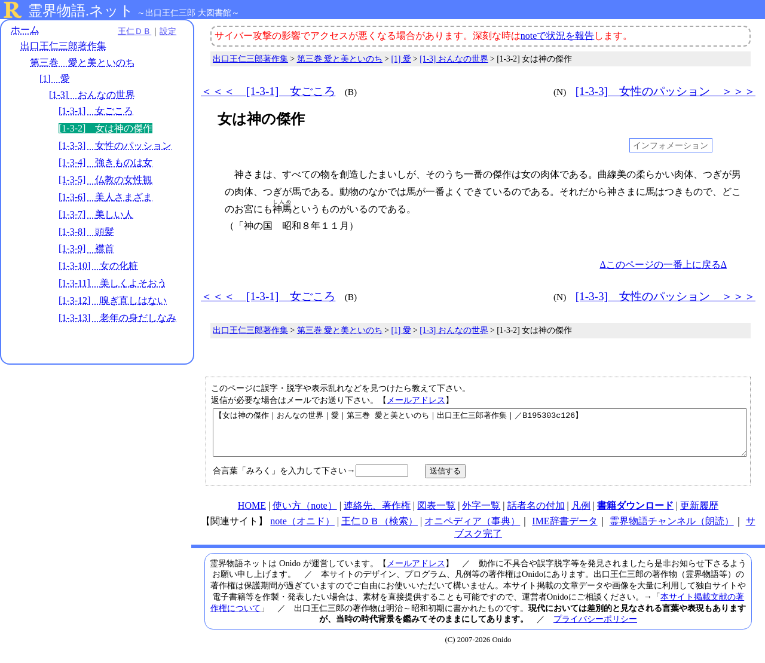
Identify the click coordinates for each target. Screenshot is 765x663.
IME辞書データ (564, 530)
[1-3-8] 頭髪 (86, 232)
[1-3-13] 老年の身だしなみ (117, 318)
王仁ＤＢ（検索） (379, 530)
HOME (252, 514)
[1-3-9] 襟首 (86, 249)
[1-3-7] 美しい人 (96, 214)
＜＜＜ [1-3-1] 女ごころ (268, 91)
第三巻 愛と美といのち (82, 62)
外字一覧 (481, 514)
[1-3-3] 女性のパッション (115, 145)
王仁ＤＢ (131, 31)
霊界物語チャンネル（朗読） (672, 530)
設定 (165, 31)
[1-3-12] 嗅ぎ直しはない (113, 300)
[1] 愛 (54, 79)
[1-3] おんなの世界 (92, 95)
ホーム (25, 30)
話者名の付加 (536, 514)
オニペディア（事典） (472, 530)
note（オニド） (302, 530)
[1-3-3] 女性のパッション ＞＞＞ (665, 91)
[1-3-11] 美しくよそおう (113, 283)
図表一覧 (436, 514)
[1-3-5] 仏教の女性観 (105, 180)
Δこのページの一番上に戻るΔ (663, 264)
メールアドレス (416, 400)
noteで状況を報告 (558, 35)
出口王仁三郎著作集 (63, 46)
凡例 (580, 514)
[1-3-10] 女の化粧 (98, 266)
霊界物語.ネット (81, 11)
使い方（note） (305, 514)
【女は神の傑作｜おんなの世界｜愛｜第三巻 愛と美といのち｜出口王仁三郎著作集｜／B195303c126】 (480, 437)
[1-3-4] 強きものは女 (105, 163)
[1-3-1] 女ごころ (96, 111)
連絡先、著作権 (377, 514)
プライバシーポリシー (595, 628)
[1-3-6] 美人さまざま (105, 197)
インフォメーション (670, 145)
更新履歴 (699, 514)
